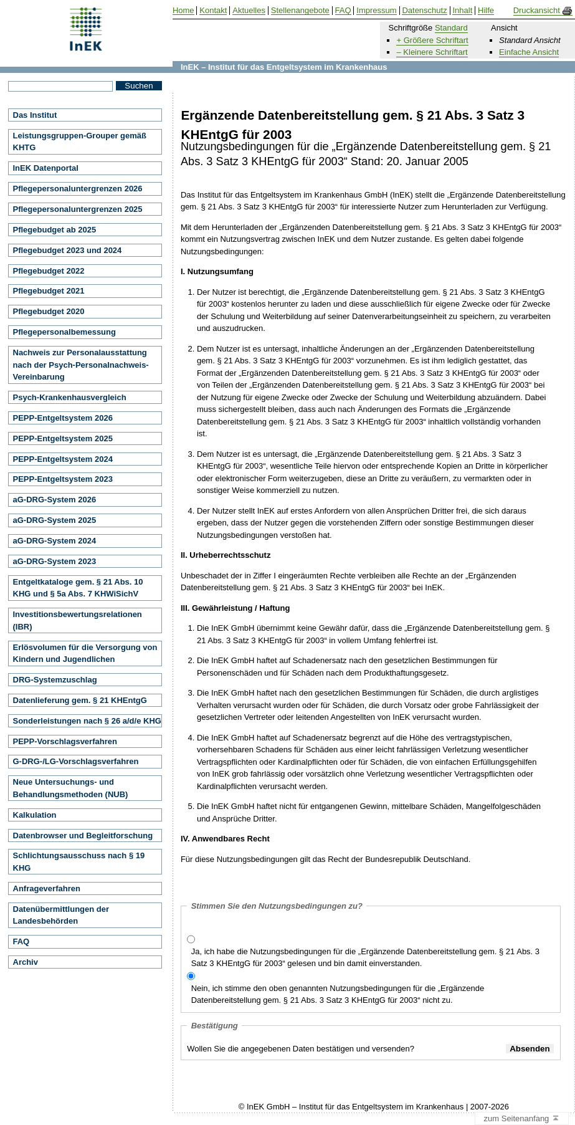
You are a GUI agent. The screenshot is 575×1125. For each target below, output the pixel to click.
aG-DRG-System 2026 (55, 499)
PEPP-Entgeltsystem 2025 (63, 438)
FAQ (21, 941)
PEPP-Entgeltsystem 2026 (63, 418)
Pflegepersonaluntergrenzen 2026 (78, 188)
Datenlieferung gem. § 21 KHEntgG (80, 700)
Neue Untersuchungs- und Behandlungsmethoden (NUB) (70, 788)
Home (183, 10)
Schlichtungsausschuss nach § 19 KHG (79, 862)
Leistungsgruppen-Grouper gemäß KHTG (80, 142)
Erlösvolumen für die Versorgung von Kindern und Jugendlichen (85, 653)
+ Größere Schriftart (432, 40)
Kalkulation (35, 815)
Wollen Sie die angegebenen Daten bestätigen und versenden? (300, 1048)
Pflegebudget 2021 (49, 290)
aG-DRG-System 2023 (55, 561)
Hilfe (486, 10)
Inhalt (462, 10)
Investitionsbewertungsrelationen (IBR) (77, 620)
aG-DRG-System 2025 (55, 520)
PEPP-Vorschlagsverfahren (65, 741)
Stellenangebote (300, 10)
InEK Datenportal (45, 168)
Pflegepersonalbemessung (64, 332)
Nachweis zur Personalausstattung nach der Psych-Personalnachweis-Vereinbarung (81, 364)
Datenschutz (424, 10)
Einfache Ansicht (529, 52)
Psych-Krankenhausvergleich (69, 397)
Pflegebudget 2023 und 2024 (67, 250)
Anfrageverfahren (46, 888)
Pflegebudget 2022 (49, 270)
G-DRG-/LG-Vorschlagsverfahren (76, 761)
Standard (451, 27)
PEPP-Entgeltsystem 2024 (63, 459)
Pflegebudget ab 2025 (55, 229)
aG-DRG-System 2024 (55, 540)
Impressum (376, 10)
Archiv (25, 962)
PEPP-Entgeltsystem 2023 (63, 479)
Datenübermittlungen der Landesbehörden (61, 915)
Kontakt (213, 10)
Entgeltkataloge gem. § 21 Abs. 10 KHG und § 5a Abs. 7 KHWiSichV (78, 588)
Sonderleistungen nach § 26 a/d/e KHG (87, 720)
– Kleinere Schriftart (431, 52)
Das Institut (35, 115)
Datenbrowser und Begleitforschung (83, 835)
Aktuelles (248, 10)
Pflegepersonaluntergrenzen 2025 (78, 209)
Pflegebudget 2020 (49, 311)
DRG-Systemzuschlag (55, 679)
